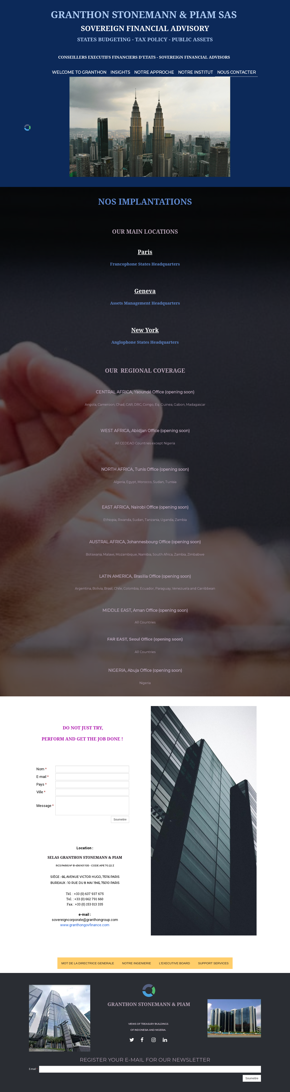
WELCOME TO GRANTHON (79, 72)
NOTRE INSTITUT (195, 72)
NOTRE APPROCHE (154, 72)
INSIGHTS (120, 72)
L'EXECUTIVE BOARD (174, 963)
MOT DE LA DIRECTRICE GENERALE (87, 963)
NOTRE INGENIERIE (136, 963)
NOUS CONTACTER (236, 72)
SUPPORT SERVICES (213, 963)
